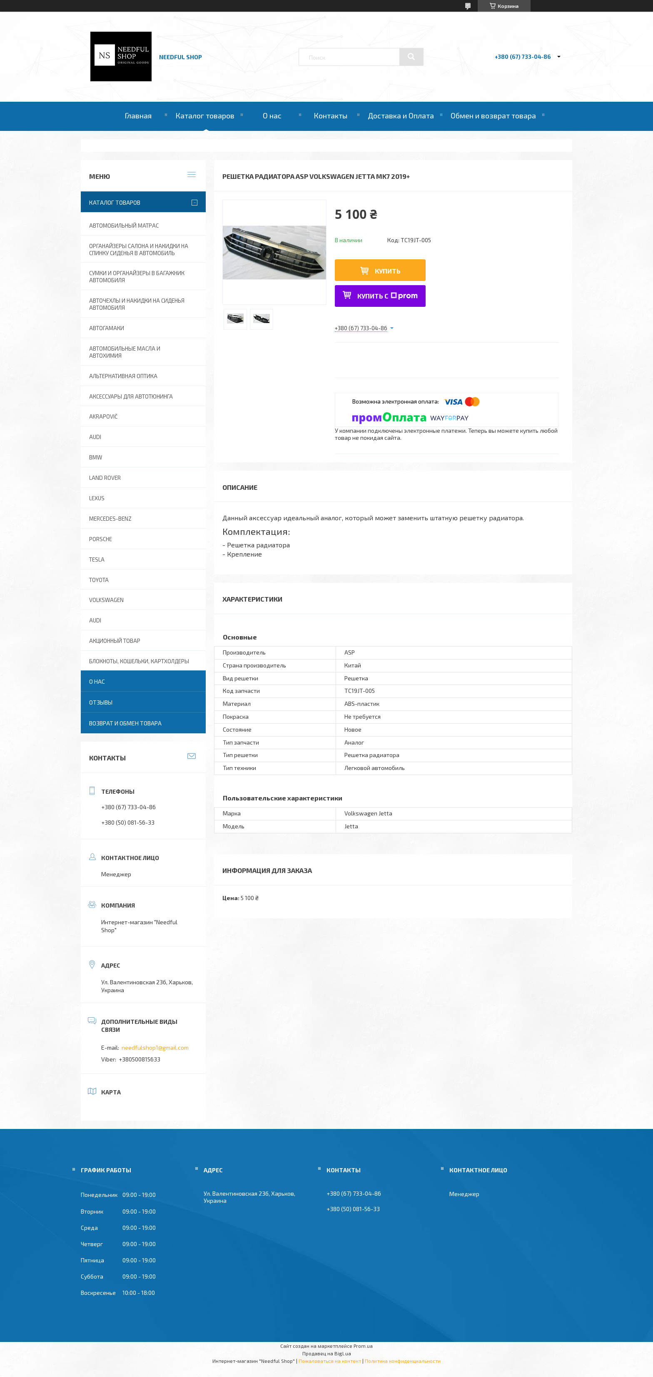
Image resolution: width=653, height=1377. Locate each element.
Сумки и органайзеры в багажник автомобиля (136, 276)
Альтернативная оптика (123, 376)
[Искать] (411, 56)
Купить (388, 271)
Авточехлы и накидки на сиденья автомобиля (136, 304)
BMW (95, 457)
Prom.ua (363, 1346)
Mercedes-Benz (110, 518)
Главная (138, 115)
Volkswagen (106, 600)
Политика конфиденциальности (403, 1361)
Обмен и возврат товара (493, 115)
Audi (95, 620)
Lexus (97, 498)
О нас (272, 115)
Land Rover (105, 477)
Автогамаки (106, 328)
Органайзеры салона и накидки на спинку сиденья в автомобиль (138, 249)
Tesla (97, 559)
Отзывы (100, 702)
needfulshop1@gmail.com (155, 1047)
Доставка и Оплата (401, 115)
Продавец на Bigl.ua (326, 1353)
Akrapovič (103, 416)
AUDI (95, 437)
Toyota (99, 580)
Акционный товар (114, 640)
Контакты (330, 115)
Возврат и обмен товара (125, 723)
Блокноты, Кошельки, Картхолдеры (139, 661)
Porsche (100, 539)
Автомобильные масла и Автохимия (124, 352)
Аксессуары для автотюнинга (131, 396)
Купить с (387, 296)
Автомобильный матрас (124, 225)
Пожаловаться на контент (330, 1361)
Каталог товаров (204, 115)
